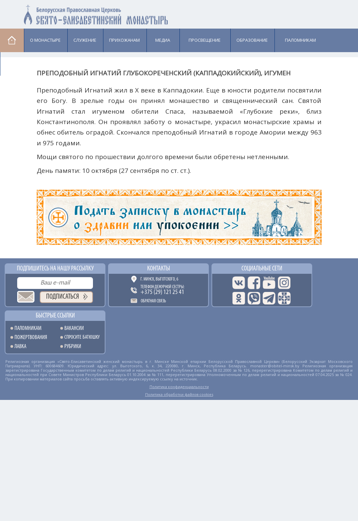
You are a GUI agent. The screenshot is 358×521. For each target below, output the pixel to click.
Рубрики (72, 346)
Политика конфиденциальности (179, 386)
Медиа (162, 40)
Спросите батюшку (82, 337)
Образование (252, 40)
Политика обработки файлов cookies (179, 394)
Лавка (17, 64)
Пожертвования (30, 337)
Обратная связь (153, 301)
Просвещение (205, 40)
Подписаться (62, 296)
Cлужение (84, 40)
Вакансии (74, 328)
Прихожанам (124, 40)
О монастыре (45, 40)
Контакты (158, 268)
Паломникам (300, 40)
